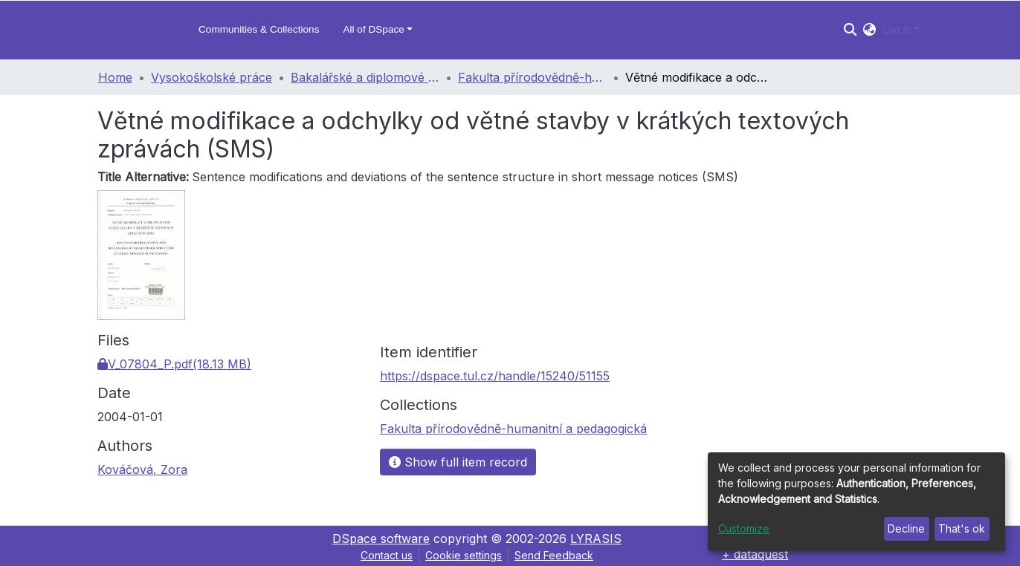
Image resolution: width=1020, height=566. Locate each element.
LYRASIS (596, 538)
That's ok (961, 528)
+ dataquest (755, 554)
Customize (743, 528)
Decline (906, 528)
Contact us (387, 555)
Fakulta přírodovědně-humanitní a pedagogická (532, 77)
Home (115, 77)
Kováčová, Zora (142, 469)
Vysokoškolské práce (211, 77)
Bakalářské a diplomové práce (365, 77)
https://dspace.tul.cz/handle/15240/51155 (495, 375)
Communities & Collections (258, 29)
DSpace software (381, 538)
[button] (869, 29)
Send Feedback (553, 555)
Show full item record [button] (458, 462)
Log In (897, 29)
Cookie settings (463, 555)
